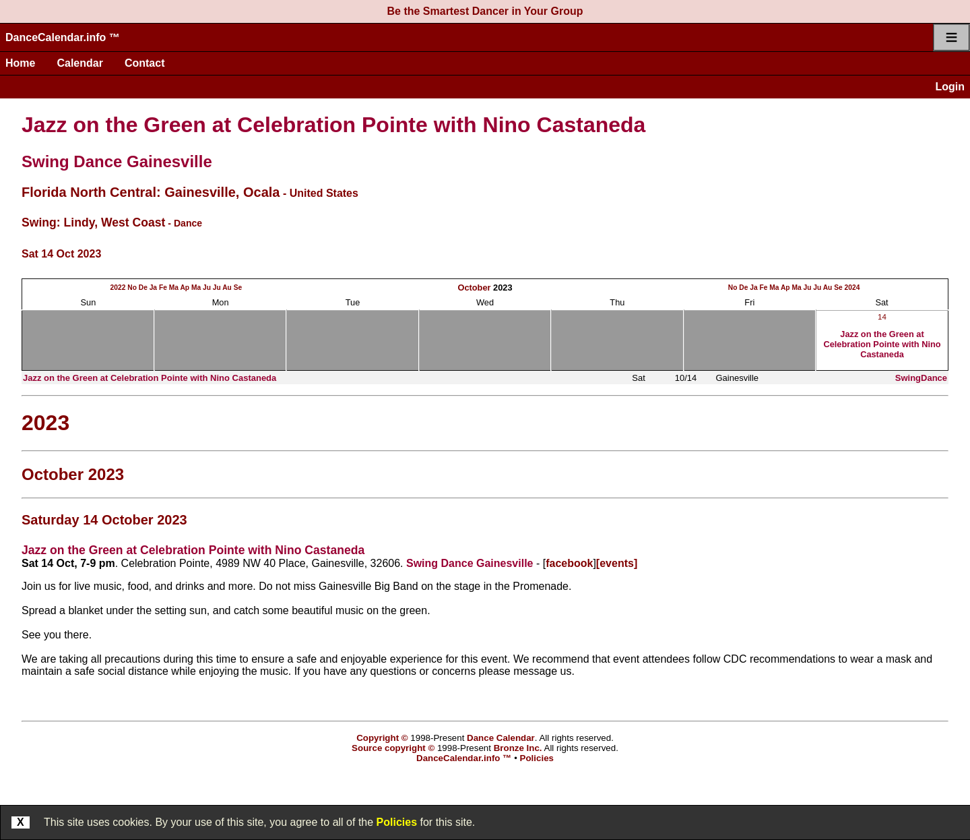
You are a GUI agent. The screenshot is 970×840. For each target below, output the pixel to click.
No (132, 287)
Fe (163, 287)
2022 (118, 287)
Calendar (79, 63)
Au (227, 287)
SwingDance (921, 378)
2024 (852, 287)
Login (950, 86)
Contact (145, 63)
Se (238, 287)
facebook (569, 563)
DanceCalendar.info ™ (62, 37)
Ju (207, 287)
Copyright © (382, 738)
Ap (184, 287)
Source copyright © (393, 748)
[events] (616, 563)
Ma (174, 287)
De (143, 287)
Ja (153, 287)
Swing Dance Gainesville (117, 161)
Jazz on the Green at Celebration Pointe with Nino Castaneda (333, 125)
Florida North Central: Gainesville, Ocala (151, 192)
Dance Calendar (501, 738)
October (473, 287)
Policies (397, 822)
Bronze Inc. (518, 748)
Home (20, 63)
